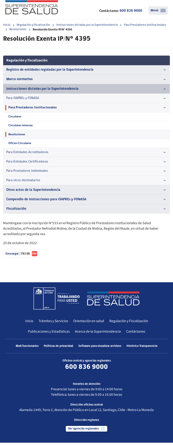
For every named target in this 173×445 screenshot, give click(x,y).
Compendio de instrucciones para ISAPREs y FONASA (86, 201)
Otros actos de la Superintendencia (86, 192)
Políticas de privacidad (58, 348)
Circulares (15, 117)
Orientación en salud (88, 323)
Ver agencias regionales (86, 431)
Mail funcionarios (27, 348)
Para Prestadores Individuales (86, 173)
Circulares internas (20, 126)
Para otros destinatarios (86, 182)
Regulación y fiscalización (33, 25)
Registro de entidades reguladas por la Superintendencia (86, 70)
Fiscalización (86, 211)
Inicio (6, 25)
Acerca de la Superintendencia (98, 333)
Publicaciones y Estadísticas (49, 333)
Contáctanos (135, 333)
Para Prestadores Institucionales (145, 25)
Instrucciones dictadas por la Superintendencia (87, 25)
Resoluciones (17, 29)
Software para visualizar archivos (99, 348)
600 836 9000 (131, 11)
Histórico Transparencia (142, 348)
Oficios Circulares (19, 144)
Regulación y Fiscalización (128, 323)
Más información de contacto (86, 376)
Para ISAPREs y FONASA (86, 98)
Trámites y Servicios (53, 323)
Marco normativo (86, 79)
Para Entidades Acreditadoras (86, 154)
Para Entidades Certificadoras (86, 163)
